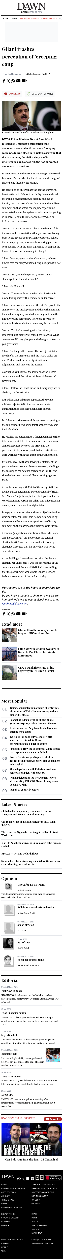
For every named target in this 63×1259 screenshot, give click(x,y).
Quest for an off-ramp (31, 884)
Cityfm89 (5, 1243)
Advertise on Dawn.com (43, 1192)
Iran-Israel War (49, 18)
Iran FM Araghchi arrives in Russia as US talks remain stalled (31, 844)
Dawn (34, 1214)
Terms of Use (7, 1200)
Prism (34, 1218)
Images (35, 1222)
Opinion (9, 878)
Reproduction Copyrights (44, 1188)
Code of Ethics (8, 1192)
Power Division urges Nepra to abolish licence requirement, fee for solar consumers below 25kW (35, 761)
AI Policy (5, 1196)
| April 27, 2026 (31, 12)
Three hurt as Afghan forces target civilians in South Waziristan (30, 834)
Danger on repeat (11, 1076)
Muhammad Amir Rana (28, 965)
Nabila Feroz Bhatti (26, 913)
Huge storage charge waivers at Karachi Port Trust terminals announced (38, 652)
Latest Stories (14, 804)
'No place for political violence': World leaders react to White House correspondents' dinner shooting (31, 740)
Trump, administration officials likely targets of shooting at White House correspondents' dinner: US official (34, 711)
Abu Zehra (22, 930)
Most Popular (14, 701)
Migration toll (9, 1035)
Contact (5, 1185)
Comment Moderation (11, 1208)
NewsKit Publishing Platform (43, 1243)
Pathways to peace (11, 990)
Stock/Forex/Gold (10, 1218)
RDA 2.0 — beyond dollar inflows (19, 853)
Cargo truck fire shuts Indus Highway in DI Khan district (36, 669)
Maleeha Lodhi (24, 890)
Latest (14, 18)
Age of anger (24, 942)
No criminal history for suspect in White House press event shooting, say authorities (30, 863)
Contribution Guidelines (13, 1188)
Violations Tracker (29, 18)
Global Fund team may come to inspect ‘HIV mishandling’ (37, 631)
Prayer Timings (8, 1214)
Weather (5, 1222)
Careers (36, 1200)
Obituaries (37, 1204)
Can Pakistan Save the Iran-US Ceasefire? (31, 1159)
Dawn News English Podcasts (19, 1118)
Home (5, 18)
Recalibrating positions (30, 959)
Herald (4, 1247)
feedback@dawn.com (14, 603)
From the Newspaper (12, 74)
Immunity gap (9, 1053)
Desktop (5, 1225)
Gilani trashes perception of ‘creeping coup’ (29, 56)
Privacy (5, 1204)
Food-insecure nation (13, 1012)
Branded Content (40, 1196)
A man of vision (25, 924)
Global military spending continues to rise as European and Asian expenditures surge (26, 812)
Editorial (10, 980)
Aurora (35, 1229)
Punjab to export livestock (24, 789)
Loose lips (7, 1094)
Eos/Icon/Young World (12, 1240)
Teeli (3, 1251)
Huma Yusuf (23, 948)
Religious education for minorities (36, 907)
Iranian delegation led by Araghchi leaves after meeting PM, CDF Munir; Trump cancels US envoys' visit (35, 781)
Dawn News (37, 1233)
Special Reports (39, 1225)
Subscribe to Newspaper (43, 1185)
